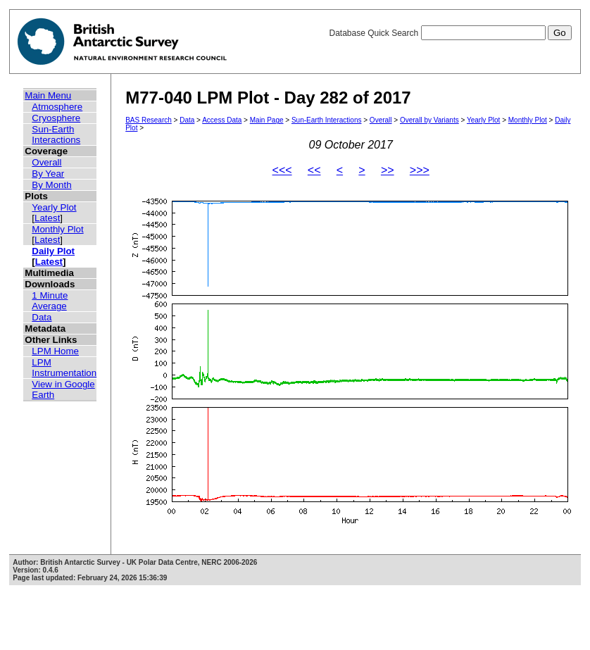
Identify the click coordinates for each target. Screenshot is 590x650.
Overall (46, 162)
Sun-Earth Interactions (56, 134)
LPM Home (55, 351)
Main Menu (48, 95)
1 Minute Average (50, 300)
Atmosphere (57, 106)
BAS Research (148, 120)
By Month (51, 185)
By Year (48, 173)
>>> (419, 170)
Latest (47, 218)
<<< (282, 170)
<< (314, 170)
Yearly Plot (54, 207)
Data (41, 317)
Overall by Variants (429, 120)
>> (387, 170)
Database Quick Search (450, 33)
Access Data (221, 120)
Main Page (267, 120)
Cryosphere (56, 118)
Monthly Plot (57, 229)
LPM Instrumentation (64, 367)
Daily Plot (53, 251)
